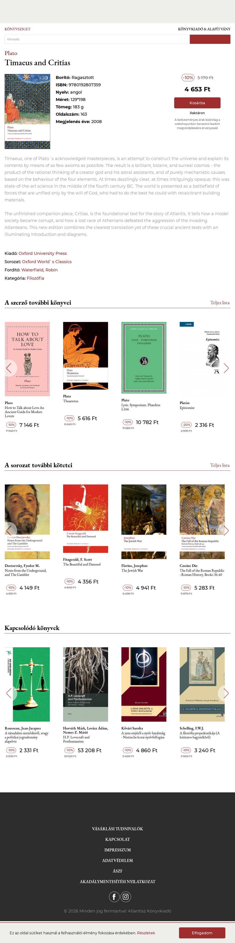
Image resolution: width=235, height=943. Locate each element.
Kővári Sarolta (135, 728)
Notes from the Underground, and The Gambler (28, 573)
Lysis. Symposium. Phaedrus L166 (143, 407)
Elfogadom (202, 933)
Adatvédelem (117, 860)
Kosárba (197, 103)
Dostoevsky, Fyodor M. (24, 566)
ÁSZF (118, 871)
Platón (188, 403)
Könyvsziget (18, 29)
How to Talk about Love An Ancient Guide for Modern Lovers (26, 412)
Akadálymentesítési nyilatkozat (117, 881)
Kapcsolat (117, 839)
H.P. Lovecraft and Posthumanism (79, 739)
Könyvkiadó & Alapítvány (204, 29)
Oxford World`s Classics (47, 261)
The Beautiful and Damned (84, 564)
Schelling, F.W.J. (195, 728)
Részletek (146, 933)
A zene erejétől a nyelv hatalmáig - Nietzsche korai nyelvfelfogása (146, 735)
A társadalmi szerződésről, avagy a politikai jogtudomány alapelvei (28, 737)
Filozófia (35, 278)
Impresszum (117, 850)
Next (226, 368)
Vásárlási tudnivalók (117, 828)
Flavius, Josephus (137, 566)
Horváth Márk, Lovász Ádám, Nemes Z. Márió (88, 730)
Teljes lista (220, 302)
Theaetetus (73, 401)
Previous (8, 368)
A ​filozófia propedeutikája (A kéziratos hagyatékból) (203, 735)
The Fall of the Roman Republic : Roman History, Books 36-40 (205, 573)
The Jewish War (135, 571)
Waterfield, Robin (39, 270)
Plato (11, 53)
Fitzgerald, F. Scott (80, 559)
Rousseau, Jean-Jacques (25, 728)
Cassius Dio (192, 566)
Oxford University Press (43, 253)
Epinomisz (190, 408)
